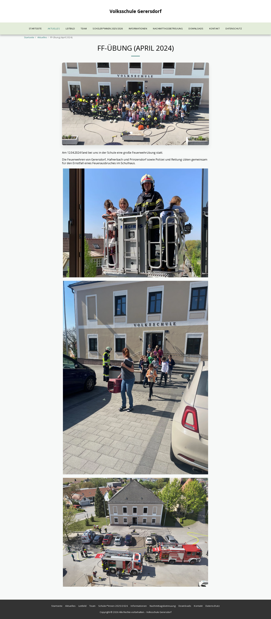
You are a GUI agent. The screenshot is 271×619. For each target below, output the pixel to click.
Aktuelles (42, 37)
